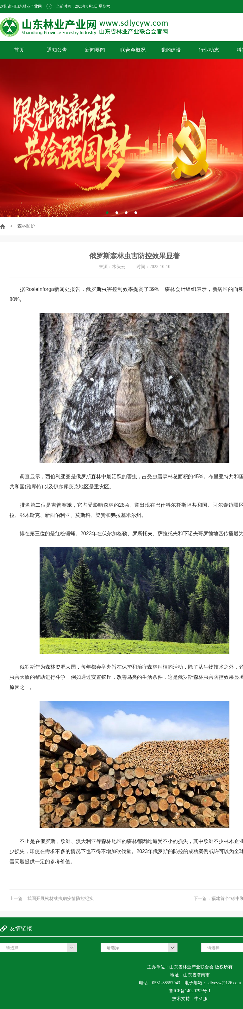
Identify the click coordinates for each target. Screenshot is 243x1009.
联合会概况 (133, 50)
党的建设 (171, 50)
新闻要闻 (95, 50)
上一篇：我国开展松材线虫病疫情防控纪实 (51, 898)
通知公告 (57, 50)
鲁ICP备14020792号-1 (189, 990)
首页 (19, 50)
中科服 (201, 998)
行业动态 (209, 50)
